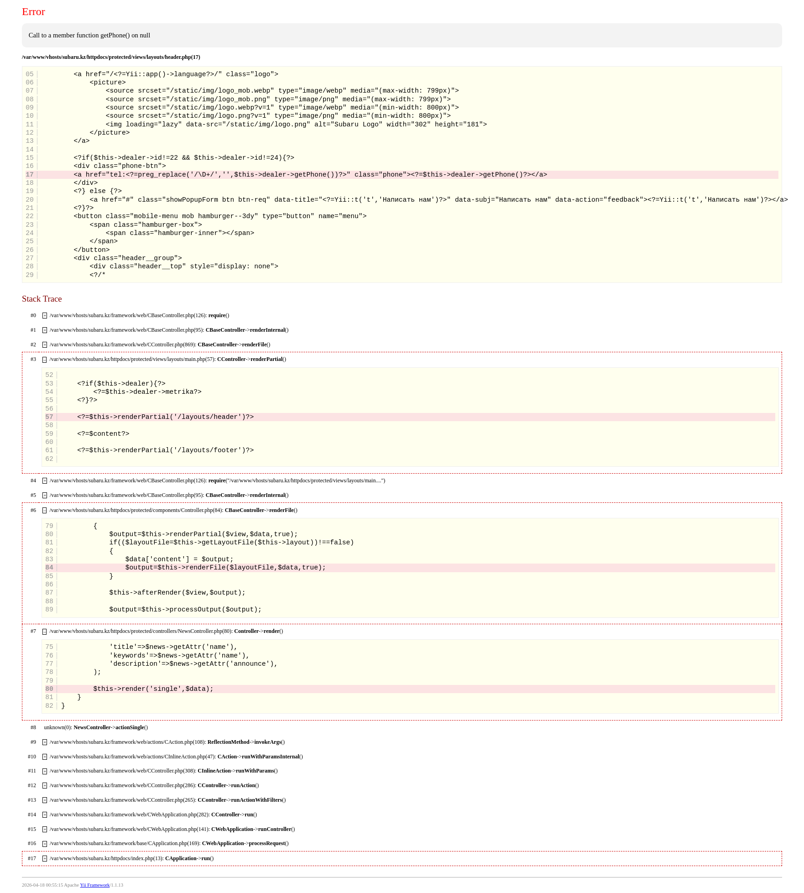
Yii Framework (95, 885)
